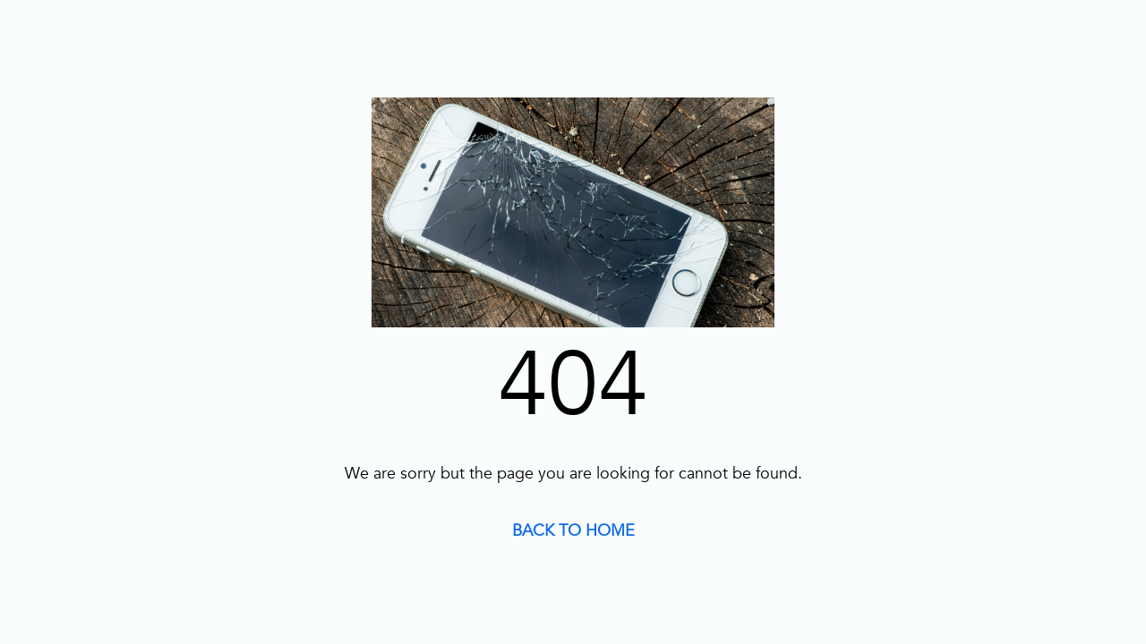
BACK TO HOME (573, 531)
